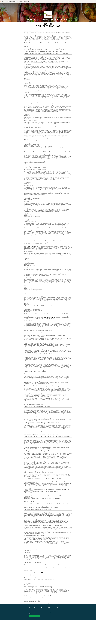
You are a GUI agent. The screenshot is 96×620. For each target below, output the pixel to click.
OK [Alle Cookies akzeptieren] (34, 616)
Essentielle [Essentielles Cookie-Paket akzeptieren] (46, 616)
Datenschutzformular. (28, 570)
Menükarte (37, 5)
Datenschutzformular (50, 401)
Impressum (60, 5)
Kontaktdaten (52, 5)
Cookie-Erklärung (31, 246)
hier (65, 489)
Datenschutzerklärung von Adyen (50, 317)
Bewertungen (44, 5)
